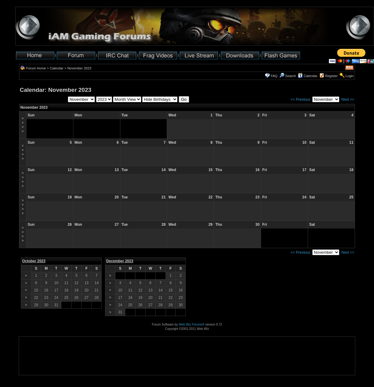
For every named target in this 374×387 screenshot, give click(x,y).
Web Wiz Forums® (192, 324)
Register (331, 76)
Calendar (57, 68)
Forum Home (36, 68)
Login (349, 76)
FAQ (274, 76)
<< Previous (300, 99)
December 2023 (119, 261)
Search (287, 76)
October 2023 (33, 261)
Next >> (347, 99)
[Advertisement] (38, 356)
